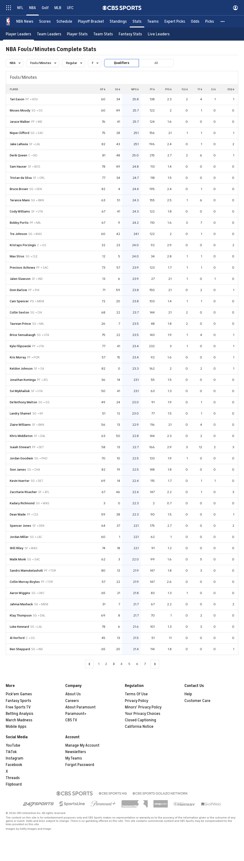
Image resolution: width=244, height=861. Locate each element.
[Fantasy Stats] (130, 34)
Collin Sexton (19, 312)
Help (188, 694)
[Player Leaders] (18, 34)
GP (102, 89)
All (156, 63)
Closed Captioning (140, 720)
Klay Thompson (21, 615)
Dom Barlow (18, 290)
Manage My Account (82, 745)
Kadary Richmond (22, 503)
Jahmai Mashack (21, 604)
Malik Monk (18, 559)
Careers (72, 700)
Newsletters (75, 751)
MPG (135, 89)
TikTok (11, 751)
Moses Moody (20, 110)
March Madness (19, 720)
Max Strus (17, 256)
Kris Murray (18, 357)
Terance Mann (20, 200)
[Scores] (45, 21)
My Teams (73, 758)
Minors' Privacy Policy (143, 707)
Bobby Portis (19, 223)
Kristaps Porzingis (23, 245)
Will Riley (16, 548)
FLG (185, 89)
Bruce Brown (19, 189)
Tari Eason (17, 99)
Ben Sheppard (20, 649)
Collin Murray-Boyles (25, 582)
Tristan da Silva (21, 178)
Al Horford (17, 638)
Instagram (14, 758)
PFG (168, 89)
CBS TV (71, 720)
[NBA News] (24, 21)
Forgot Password (79, 764)
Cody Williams (20, 211)
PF (152, 89)
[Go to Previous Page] (89, 664)
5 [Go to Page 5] (129, 664)
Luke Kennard (19, 627)
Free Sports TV (18, 707)
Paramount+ (75, 713)
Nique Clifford (19, 133)
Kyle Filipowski (20, 346)
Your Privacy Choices (142, 713)
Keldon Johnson (21, 369)
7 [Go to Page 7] (145, 664)
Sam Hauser (18, 167)
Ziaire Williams (20, 425)
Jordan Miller (19, 537)
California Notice (139, 726)
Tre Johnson (18, 234)
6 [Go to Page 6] (137, 664)
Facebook (14, 764)
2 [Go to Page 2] (106, 664)
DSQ (231, 89)
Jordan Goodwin (21, 458)
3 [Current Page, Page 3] (114, 664)
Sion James (18, 470)
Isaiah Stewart (20, 447)
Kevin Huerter (20, 481)
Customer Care (197, 700)
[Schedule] (64, 21)
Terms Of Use (136, 694)
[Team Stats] (103, 34)
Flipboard (14, 784)
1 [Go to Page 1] (98, 664)
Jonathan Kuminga (23, 380)
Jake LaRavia (19, 144)
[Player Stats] (77, 34)
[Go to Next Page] (155, 664)
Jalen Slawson (20, 279)
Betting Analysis (19, 713)
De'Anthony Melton (23, 402)
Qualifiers (121, 63)
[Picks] (209, 21)
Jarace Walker (20, 122)
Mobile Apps (16, 726)
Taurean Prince (20, 324)
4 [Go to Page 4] (121, 664)
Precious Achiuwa (22, 268)
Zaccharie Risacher (23, 492)
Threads (13, 778)
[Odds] (195, 21)
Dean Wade (18, 514)
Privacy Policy (136, 700)
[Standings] (118, 21)
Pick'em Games (19, 694)
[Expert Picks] (175, 21)
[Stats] (137, 21)
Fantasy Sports (18, 700)
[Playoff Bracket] (91, 21)
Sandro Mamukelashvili (26, 571)
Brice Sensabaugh (23, 335)
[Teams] (153, 21)
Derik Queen (18, 155)
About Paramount (80, 707)
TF (199, 89)
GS (117, 89)
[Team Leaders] (49, 34)
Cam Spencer (19, 301)
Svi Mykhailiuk (20, 391)
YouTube (13, 745)
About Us (73, 694)
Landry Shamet (20, 413)
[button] (223, 21)
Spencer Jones (20, 526)
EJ (213, 89)
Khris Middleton (21, 436)
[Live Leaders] (159, 34)
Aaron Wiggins (20, 593)
